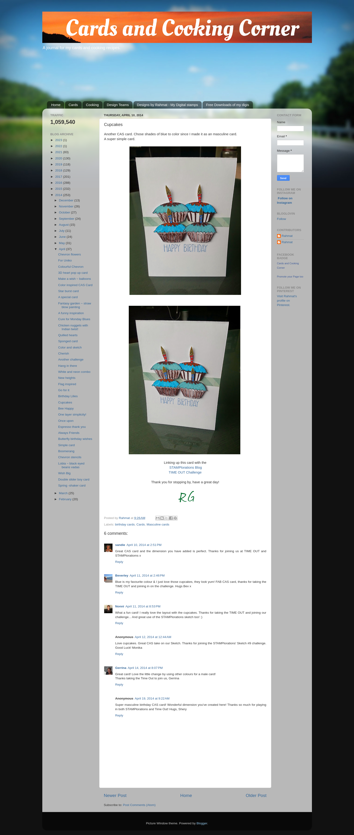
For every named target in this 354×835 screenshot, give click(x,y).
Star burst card (68, 291)
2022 (59, 146)
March (64, 493)
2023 (59, 140)
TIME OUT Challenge (185, 472)
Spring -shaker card (72, 485)
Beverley (121, 575)
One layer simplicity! (72, 414)
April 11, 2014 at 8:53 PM (143, 606)
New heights (66, 378)
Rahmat (287, 236)
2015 (59, 188)
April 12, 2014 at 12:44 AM (153, 637)
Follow (281, 219)
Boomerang (66, 451)
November (66, 206)
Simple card (66, 445)
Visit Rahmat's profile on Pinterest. (287, 300)
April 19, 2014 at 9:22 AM (152, 698)
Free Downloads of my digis (227, 105)
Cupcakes (65, 402)
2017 (59, 176)
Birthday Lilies (68, 396)
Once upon (65, 420)
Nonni (119, 606)
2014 (59, 195)
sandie (120, 545)
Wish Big (64, 473)
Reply (119, 562)
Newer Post (115, 795)
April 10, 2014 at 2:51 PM (143, 545)
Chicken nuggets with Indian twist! (73, 327)
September (67, 218)
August (64, 224)
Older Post (256, 795)
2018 (59, 170)
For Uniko (65, 260)
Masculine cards (158, 524)
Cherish (63, 353)
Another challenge (70, 359)
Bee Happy (66, 408)
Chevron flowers (69, 254)
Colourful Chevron (70, 266)
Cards (73, 105)
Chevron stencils (69, 457)
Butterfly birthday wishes (75, 439)
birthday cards (125, 524)
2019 (59, 164)
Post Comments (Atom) (139, 805)
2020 (59, 158)
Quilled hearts (67, 335)
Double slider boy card (73, 479)
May (62, 243)
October (65, 212)
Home (55, 105)
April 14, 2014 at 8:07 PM (145, 668)
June (63, 237)
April (62, 249)
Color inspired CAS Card (75, 285)
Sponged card (68, 341)
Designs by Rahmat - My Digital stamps (167, 105)
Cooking (92, 105)
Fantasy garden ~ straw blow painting (74, 305)
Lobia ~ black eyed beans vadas (71, 465)
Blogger (202, 823)
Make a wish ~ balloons (74, 278)
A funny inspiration (71, 313)
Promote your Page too (290, 276)
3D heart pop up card (73, 272)
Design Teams (118, 105)
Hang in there (67, 366)
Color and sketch (70, 347)
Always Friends (68, 433)
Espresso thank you (72, 427)
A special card (68, 297)
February (66, 499)
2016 (59, 182)
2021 (59, 152)
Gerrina (120, 668)
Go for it (63, 390)
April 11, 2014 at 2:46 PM (147, 575)
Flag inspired (67, 384)
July (62, 230)
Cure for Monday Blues (74, 319)
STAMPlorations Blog (185, 467)
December (66, 200)
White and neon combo (74, 372)
